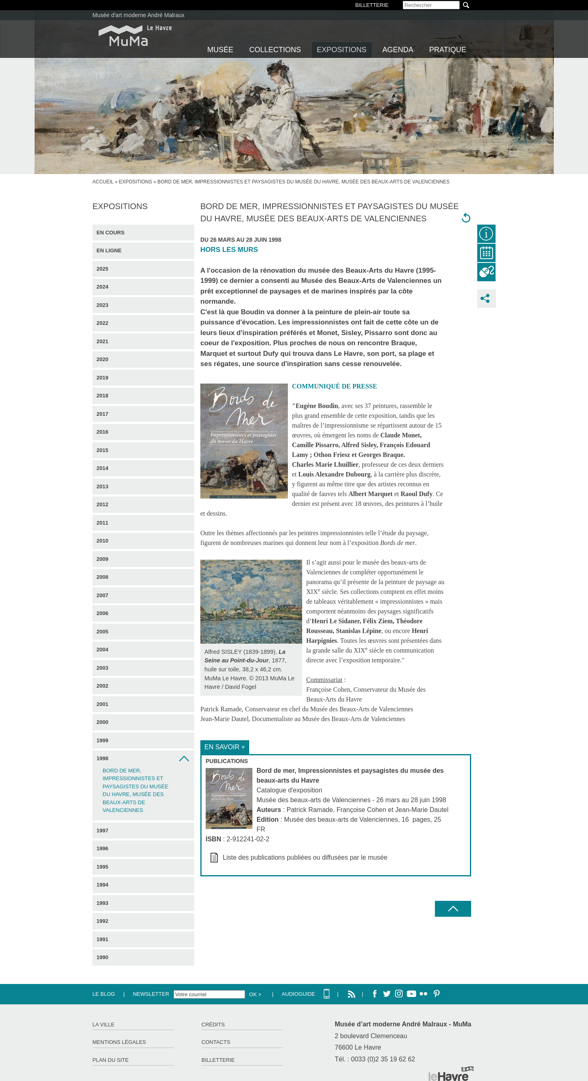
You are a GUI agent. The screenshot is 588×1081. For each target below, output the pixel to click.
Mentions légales (119, 1042)
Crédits (213, 1024)
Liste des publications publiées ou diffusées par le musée (305, 857)
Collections (275, 50)
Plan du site (110, 1060)
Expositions (341, 50)
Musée (220, 50)
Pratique (447, 50)
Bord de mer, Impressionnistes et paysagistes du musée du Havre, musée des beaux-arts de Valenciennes (135, 791)
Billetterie (218, 1060)
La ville (103, 1024)
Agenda (397, 50)
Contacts (216, 1042)
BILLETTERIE (372, 5)
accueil (103, 182)
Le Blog (103, 994)
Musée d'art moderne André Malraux (138, 15)
